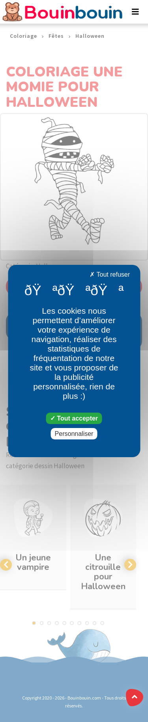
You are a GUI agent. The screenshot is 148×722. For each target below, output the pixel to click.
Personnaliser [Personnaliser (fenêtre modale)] (74, 433)
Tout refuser (110, 274)
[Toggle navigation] (135, 12)
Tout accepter (74, 418)
